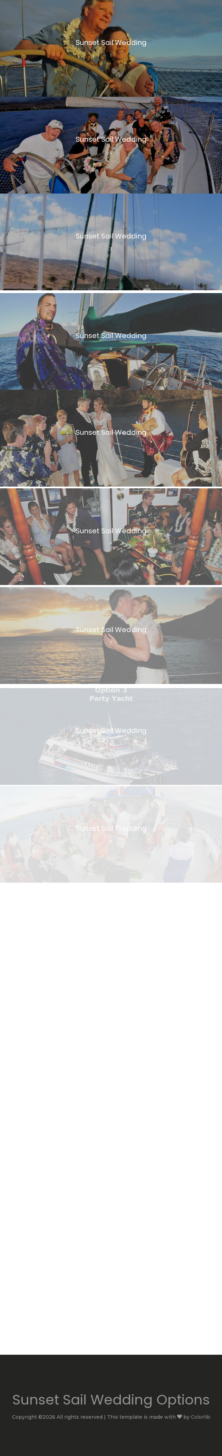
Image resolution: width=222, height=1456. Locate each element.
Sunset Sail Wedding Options (111, 1399)
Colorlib (200, 1417)
